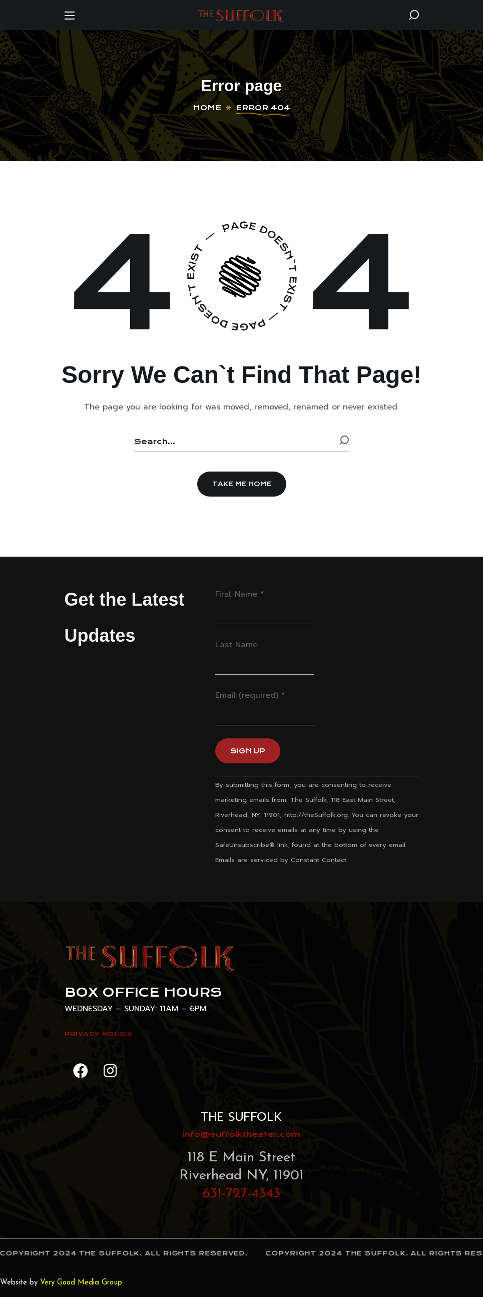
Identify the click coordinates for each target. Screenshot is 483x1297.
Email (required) (250, 695)
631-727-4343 (241, 1194)
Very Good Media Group (81, 1282)
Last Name (236, 645)
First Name (239, 594)
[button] (414, 15)
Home (207, 107)
